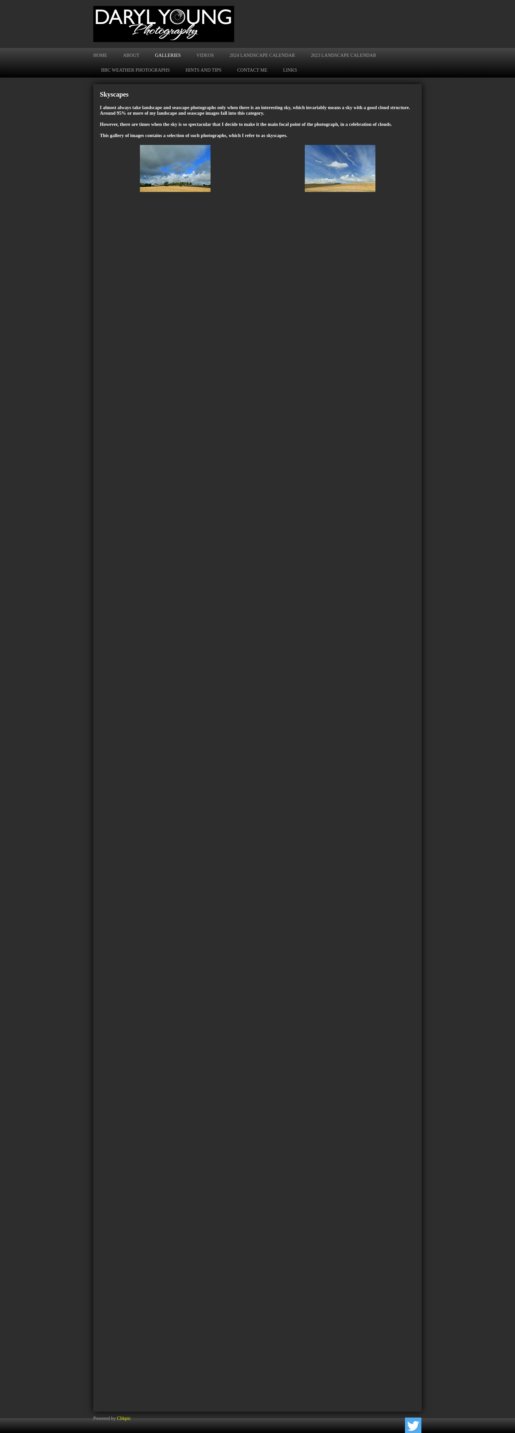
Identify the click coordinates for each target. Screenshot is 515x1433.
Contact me (252, 70)
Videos (205, 55)
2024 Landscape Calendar (262, 55)
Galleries (168, 55)
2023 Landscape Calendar (343, 55)
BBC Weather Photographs (135, 70)
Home (100, 55)
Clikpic (124, 1418)
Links (290, 70)
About (131, 55)
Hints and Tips (203, 70)
